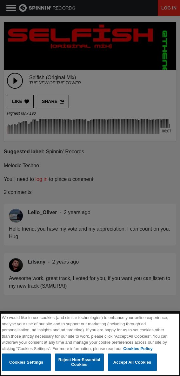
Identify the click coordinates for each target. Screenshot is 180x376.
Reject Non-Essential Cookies (79, 362)
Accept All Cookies (132, 362)
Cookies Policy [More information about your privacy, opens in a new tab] (137, 349)
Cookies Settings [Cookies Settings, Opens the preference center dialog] (26, 362)
